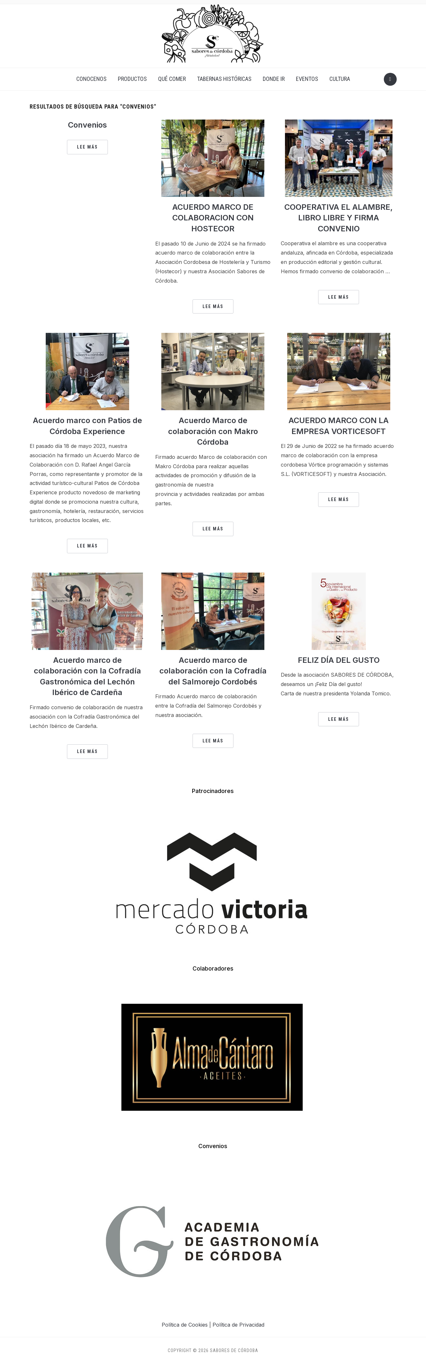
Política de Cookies (185, 1324)
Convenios (87, 125)
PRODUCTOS (132, 78)
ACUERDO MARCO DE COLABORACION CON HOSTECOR (213, 217)
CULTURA (339, 78)
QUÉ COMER (172, 78)
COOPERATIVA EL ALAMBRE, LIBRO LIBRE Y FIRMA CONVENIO (338, 217)
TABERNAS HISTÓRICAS (224, 78)
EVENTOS (307, 78)
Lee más (87, 147)
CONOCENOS (91, 78)
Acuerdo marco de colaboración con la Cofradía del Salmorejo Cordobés (213, 670)
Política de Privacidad (238, 1324)
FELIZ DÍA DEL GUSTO (339, 660)
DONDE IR (274, 78)
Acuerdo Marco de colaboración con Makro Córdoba (213, 431)
